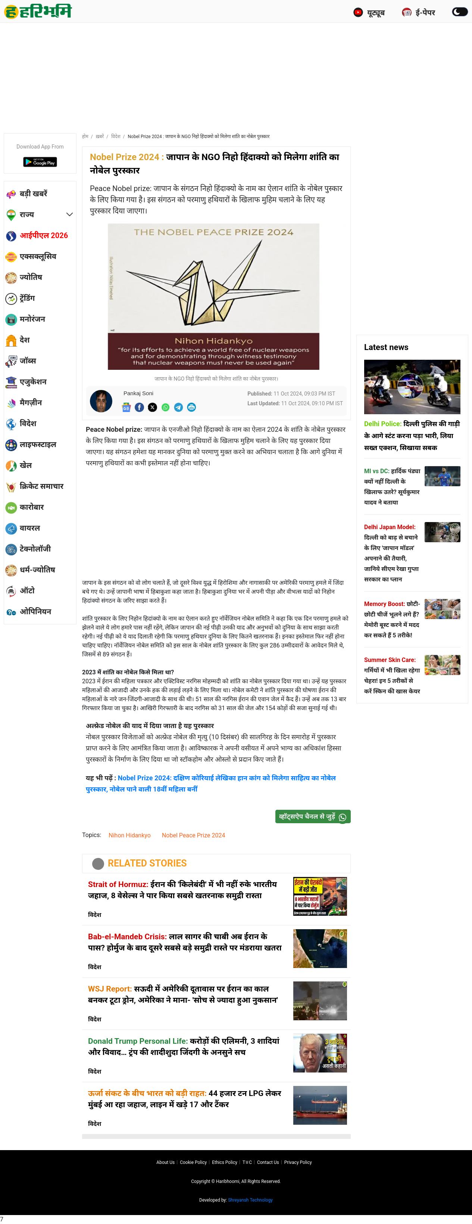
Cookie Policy (193, 1162)
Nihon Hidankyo (130, 835)
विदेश (115, 136)
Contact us (268, 1162)
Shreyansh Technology (250, 1200)
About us (165, 1162)
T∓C (247, 1162)
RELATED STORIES (147, 863)
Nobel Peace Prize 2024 (193, 835)
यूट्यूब (369, 12)
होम (85, 136)
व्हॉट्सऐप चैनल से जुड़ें (314, 816)
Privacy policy (298, 1162)
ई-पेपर (418, 12)
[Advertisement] (236, 76)
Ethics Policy (224, 1162)
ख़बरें (100, 136)
